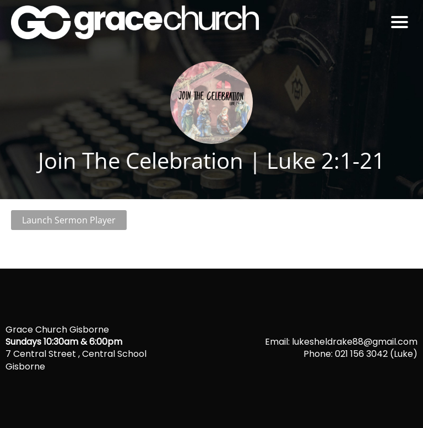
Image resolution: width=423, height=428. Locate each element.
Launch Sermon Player (69, 220)
